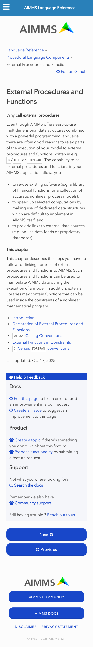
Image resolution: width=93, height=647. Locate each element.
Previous (46, 549)
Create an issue (27, 410)
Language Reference (25, 49)
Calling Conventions (37, 335)
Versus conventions (40, 348)
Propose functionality (33, 452)
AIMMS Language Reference (49, 7)
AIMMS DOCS (46, 613)
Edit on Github (73, 71)
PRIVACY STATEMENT (60, 627)
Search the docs (28, 485)
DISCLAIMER (26, 627)
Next (46, 534)
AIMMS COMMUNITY (46, 597)
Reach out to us (61, 514)
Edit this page (25, 398)
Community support (32, 503)
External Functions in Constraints (41, 342)
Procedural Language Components (38, 57)
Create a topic (27, 440)
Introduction (23, 317)
